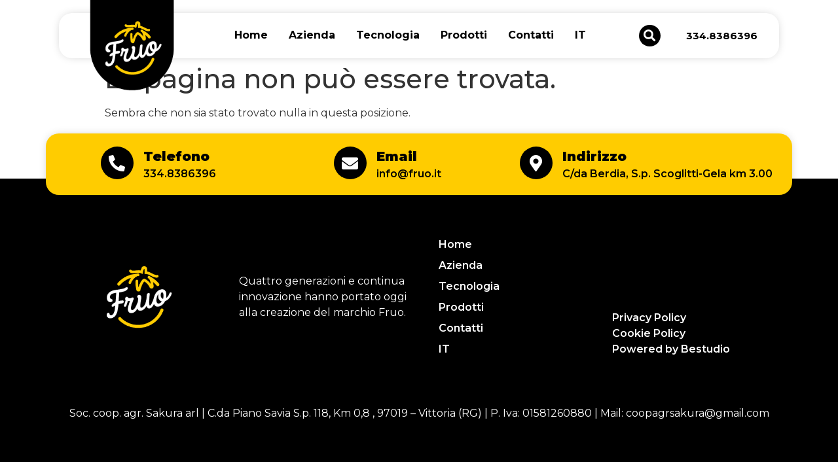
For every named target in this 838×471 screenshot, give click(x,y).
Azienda (312, 35)
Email (396, 156)
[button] (650, 35)
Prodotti (464, 35)
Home (251, 35)
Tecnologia (388, 35)
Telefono (176, 156)
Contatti (531, 35)
